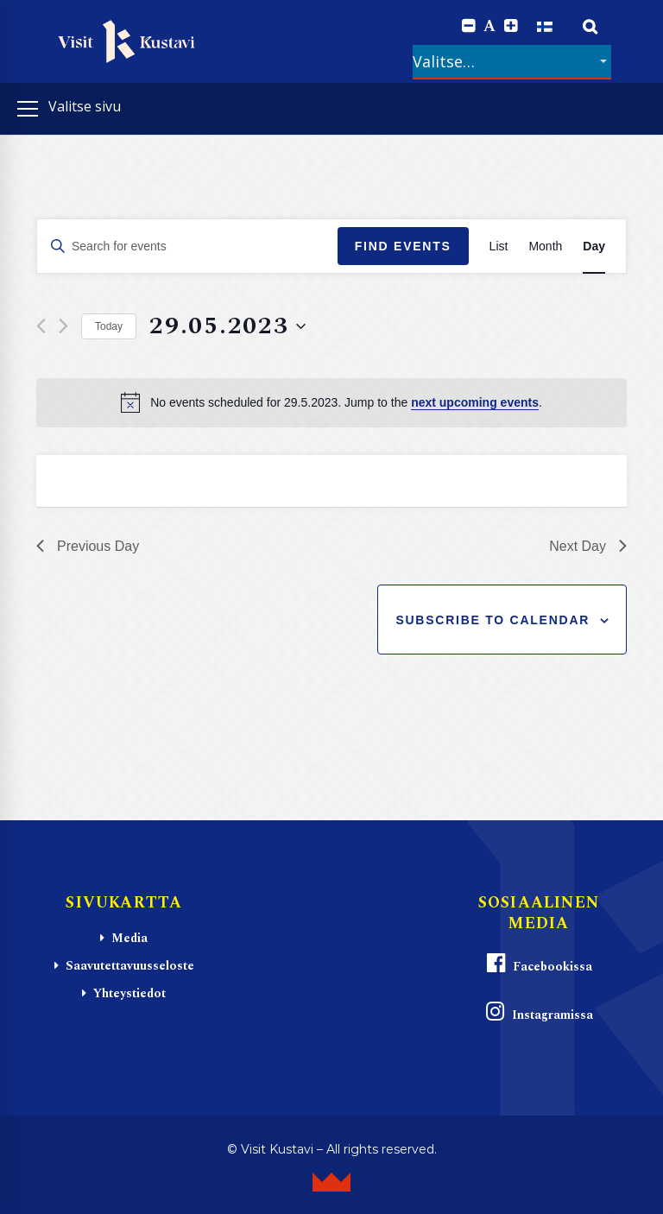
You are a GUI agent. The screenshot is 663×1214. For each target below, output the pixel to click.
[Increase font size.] (510, 26)
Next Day (588, 546)
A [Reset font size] (489, 27)
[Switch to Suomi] (545, 26)
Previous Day (87, 546)
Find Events (403, 246)
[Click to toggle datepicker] (227, 326)
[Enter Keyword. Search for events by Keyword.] (187, 246)
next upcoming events (475, 402)
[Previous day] (41, 326)
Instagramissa (538, 1012)
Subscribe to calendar (492, 620)
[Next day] (63, 326)
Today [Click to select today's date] (109, 326)
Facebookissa (538, 964)
